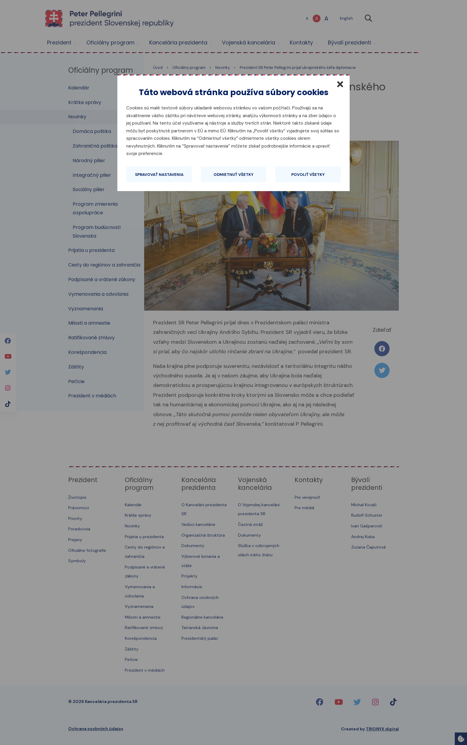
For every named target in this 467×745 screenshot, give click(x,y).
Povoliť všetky (308, 174)
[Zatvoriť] (340, 84)
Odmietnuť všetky (233, 174)
